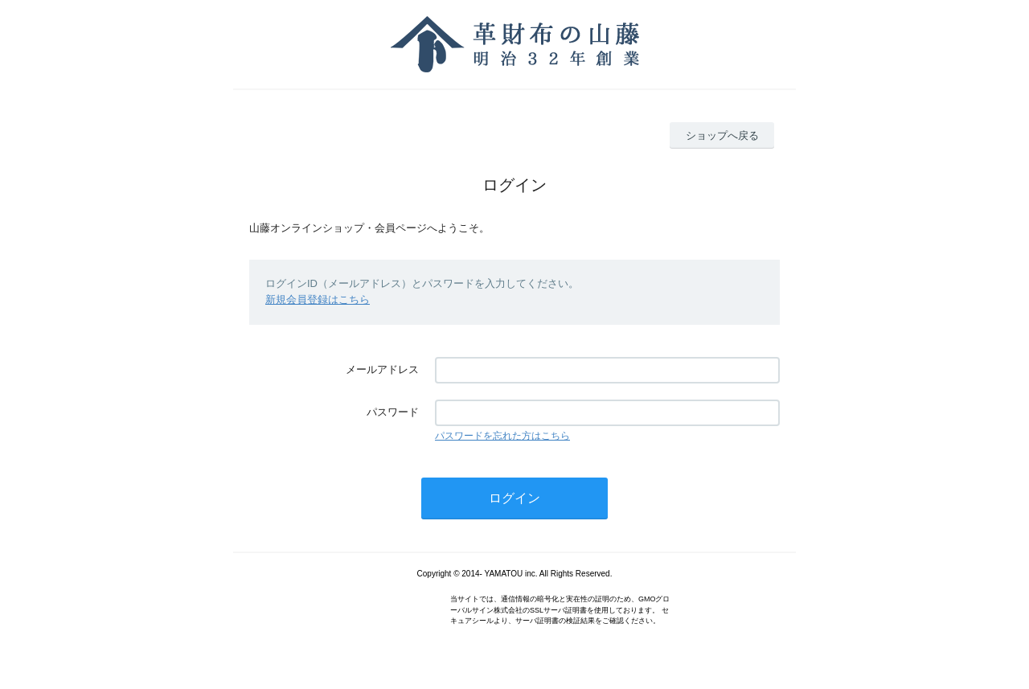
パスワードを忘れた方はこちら (502, 435)
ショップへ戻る (722, 135)
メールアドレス (382, 369)
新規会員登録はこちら (317, 299)
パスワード (393, 412)
